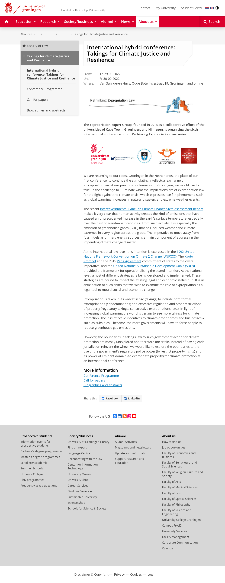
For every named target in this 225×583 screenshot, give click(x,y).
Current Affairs (45, 34)
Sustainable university (82, 497)
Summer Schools (32, 468)
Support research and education (129, 461)
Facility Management (175, 537)
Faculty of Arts (171, 482)
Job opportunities (173, 448)
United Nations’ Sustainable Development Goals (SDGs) (154, 266)
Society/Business (80, 436)
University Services (174, 531)
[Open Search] (212, 21)
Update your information (131, 453)
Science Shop (76, 503)
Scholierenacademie (34, 463)
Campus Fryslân (172, 526)
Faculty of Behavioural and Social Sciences (179, 465)
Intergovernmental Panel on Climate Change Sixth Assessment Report (151, 209)
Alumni (120, 436)
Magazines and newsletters (133, 448)
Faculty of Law (38, 34)
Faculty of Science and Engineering (176, 512)
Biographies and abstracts (102, 385)
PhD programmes (32, 480)
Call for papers (94, 380)
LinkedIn (133, 399)
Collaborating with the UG (85, 459)
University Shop (78, 480)
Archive (67, 34)
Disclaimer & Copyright (91, 575)
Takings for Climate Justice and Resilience (100, 34)
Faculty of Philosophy (176, 505)
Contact (144, 8)
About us (27, 34)
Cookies (136, 575)
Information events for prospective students (35, 444)
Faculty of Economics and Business (179, 455)
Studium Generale (80, 491)
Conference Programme (101, 375)
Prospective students (36, 436)
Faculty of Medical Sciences (180, 487)
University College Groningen (181, 520)
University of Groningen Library (88, 442)
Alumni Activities (126, 442)
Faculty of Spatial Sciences (179, 499)
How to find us (171, 442)
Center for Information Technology (83, 467)
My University (166, 8)
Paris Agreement (129, 261)
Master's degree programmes (40, 457)
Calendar (53, 34)
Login (151, 575)
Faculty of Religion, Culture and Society (182, 474)
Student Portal (191, 8)
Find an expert (77, 448)
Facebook (110, 399)
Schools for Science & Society (87, 509)
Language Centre (79, 453)
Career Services (78, 486)
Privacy (119, 575)
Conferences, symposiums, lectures (60, 34)
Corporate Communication (180, 543)
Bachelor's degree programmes (42, 451)
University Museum (80, 474)
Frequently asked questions (39, 486)
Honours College (32, 474)
